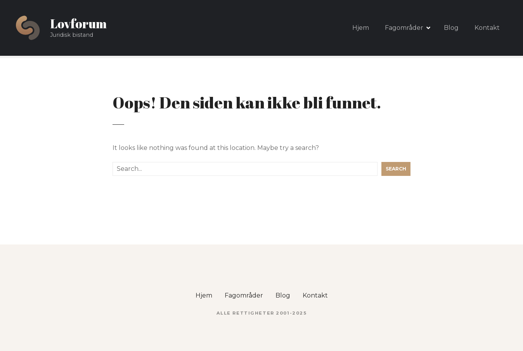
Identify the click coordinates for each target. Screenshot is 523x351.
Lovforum (78, 23)
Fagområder (404, 27)
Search (396, 169)
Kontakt (487, 27)
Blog (451, 27)
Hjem (360, 27)
